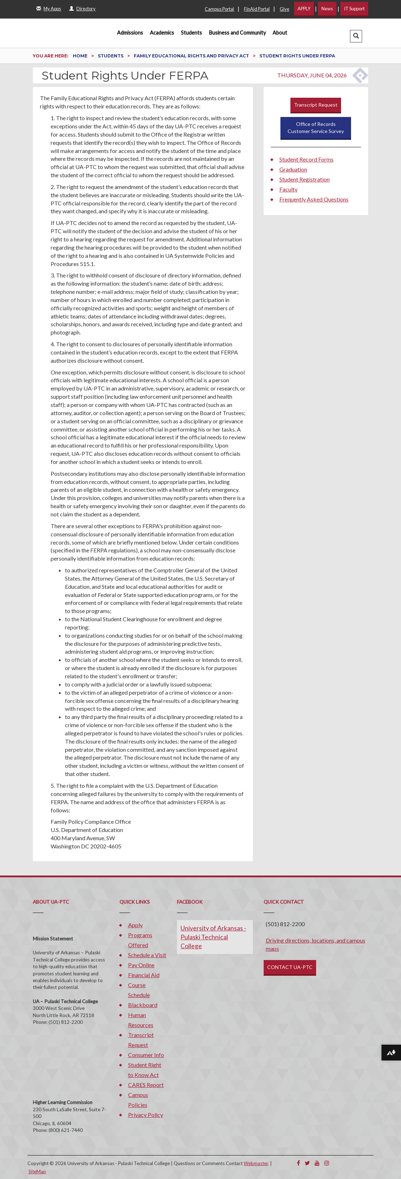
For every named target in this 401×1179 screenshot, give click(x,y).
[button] (356, 36)
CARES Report (146, 1084)
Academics (162, 33)
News (327, 8)
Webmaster (256, 1163)
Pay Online (141, 964)
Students (191, 33)
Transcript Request (315, 105)
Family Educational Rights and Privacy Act (192, 55)
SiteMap (37, 1171)
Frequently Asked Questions (314, 199)
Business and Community (237, 33)
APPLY (304, 8)
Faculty (288, 189)
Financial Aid (143, 974)
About (280, 33)
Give (284, 9)
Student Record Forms (306, 159)
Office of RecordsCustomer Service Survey (316, 127)
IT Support (354, 8)
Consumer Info (146, 1054)
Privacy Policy (145, 1114)
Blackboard (142, 1004)
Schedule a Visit (147, 954)
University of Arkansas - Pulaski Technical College (213, 937)
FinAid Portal (257, 9)
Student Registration (304, 179)
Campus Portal (219, 9)
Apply (135, 925)
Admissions (130, 33)
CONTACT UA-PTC (290, 967)
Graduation (293, 169)
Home (80, 55)
